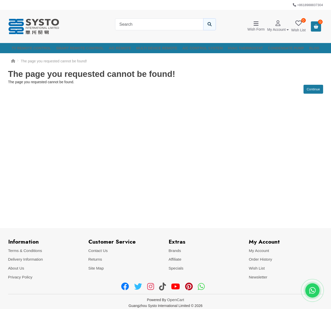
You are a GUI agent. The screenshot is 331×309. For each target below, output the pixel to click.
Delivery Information (25, 259)
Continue (313, 89)
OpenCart (175, 300)
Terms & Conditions (25, 250)
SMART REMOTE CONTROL (80, 48)
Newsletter (258, 277)
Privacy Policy (20, 277)
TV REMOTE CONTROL (31, 48)
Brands (175, 250)
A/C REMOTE (120, 48)
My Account (259, 250)
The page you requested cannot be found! (54, 61)
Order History (260, 259)
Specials (176, 268)
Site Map (96, 268)
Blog (314, 48)
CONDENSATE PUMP (286, 48)
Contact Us (98, 250)
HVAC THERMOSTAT (245, 48)
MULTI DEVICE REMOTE (156, 48)
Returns (95, 259)
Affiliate (175, 259)
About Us (16, 268)
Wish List (257, 268)
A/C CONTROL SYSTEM (203, 48)
